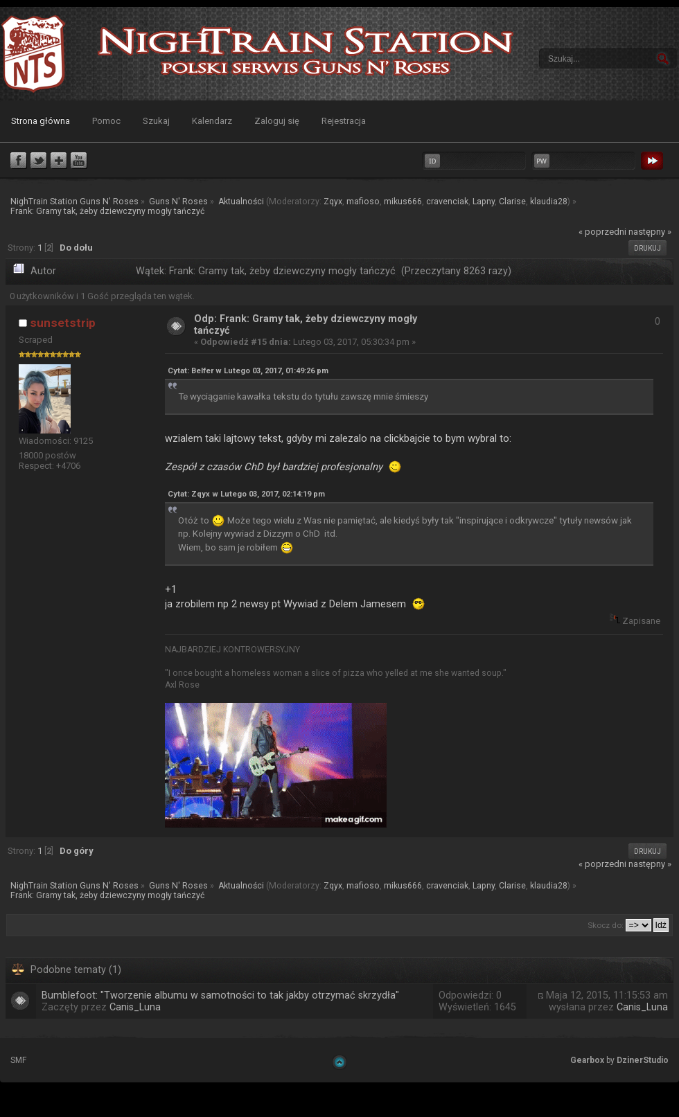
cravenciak (447, 201)
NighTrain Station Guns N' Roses (33, 53)
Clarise (512, 201)
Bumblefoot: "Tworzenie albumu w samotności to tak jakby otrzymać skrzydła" (220, 995)
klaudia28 (548, 201)
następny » (649, 231)
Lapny (484, 201)
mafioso (363, 201)
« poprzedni (602, 231)
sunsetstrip (63, 323)
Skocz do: (606, 925)
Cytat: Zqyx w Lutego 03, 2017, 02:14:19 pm (246, 494)
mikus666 (403, 201)
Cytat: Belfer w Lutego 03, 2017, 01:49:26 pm (248, 370)
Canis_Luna (135, 1007)
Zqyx (333, 201)
